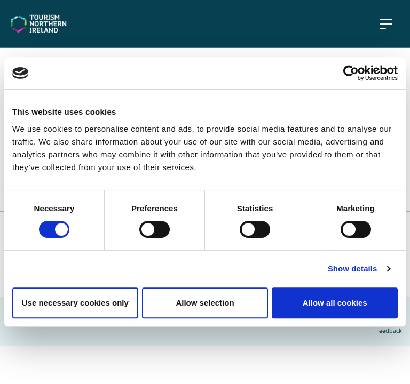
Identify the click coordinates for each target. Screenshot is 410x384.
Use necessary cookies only (75, 302)
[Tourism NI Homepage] (39, 23)
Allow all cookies (335, 302)
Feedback (389, 331)
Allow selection (205, 302)
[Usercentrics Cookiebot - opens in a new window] (351, 73)
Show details (352, 268)
